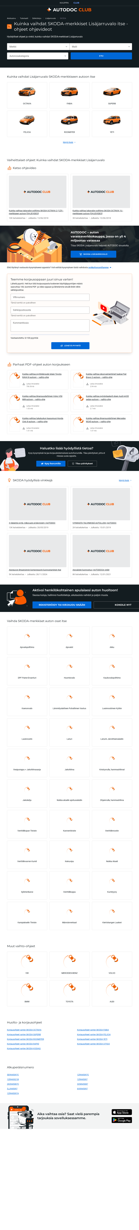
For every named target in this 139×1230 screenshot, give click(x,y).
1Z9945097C (83, 1074)
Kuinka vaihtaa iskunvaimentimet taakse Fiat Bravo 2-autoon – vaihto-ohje (106, 376)
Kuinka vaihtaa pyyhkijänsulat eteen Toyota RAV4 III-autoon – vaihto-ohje (41, 376)
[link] (37, 197)
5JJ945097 (12, 1088)
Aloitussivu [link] (11, 18)
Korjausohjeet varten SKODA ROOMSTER (25, 1039)
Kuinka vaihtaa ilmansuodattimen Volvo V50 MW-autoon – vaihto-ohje (42, 398)
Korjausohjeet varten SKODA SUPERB (24, 1034)
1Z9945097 (82, 1079)
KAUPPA (64, 2)
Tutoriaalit (24, 18)
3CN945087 (82, 1084)
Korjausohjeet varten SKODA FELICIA (94, 1034)
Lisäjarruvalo (50, 18)
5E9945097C (13, 1074)
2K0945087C (13, 1084)
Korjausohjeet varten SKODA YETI (92, 1039)
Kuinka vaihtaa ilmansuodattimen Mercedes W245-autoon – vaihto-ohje (106, 420)
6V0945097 (82, 1088)
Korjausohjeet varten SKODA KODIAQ (24, 1048)
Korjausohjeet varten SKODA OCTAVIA (24, 1029)
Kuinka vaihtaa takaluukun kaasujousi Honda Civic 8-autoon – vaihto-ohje (42, 420)
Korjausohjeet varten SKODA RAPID (23, 1043)
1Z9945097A (13, 1093)
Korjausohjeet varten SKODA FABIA (93, 1029)
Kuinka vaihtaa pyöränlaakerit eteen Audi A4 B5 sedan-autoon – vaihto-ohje (107, 398)
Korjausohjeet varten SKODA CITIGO (93, 1043)
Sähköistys (36, 18)
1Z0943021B (13, 1079)
